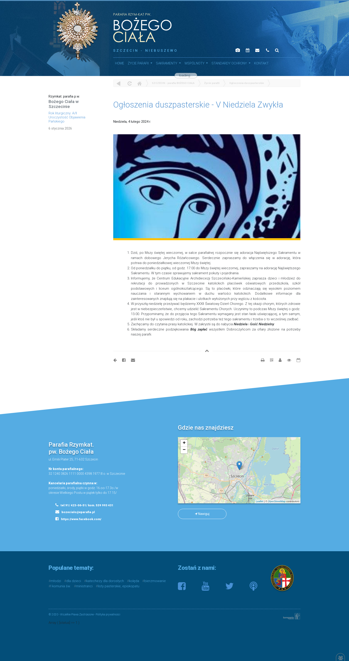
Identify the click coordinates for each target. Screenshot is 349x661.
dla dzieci (73, 581)
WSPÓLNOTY (194, 63)
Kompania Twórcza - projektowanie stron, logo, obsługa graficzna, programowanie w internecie (290, 616)
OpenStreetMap (277, 501)
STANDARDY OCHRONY (229, 63)
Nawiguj (202, 514)
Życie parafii (139, 63)
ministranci (84, 586)
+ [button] (184, 443)
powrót (118, 83)
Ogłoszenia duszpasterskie (246, 83)
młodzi (56, 581)
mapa (238, 470)
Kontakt (261, 63)
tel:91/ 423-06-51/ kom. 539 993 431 (84, 505)
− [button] (184, 450)
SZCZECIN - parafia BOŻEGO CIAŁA (173, 83)
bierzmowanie (155, 581)
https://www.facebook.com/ (78, 519)
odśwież (129, 83)
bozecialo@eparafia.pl (75, 512)
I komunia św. (61, 586)
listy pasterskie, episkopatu (118, 586)
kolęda (134, 581)
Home (139, 83)
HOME (119, 63)
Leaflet (259, 501)
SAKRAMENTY (167, 63)
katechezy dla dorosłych (105, 581)
